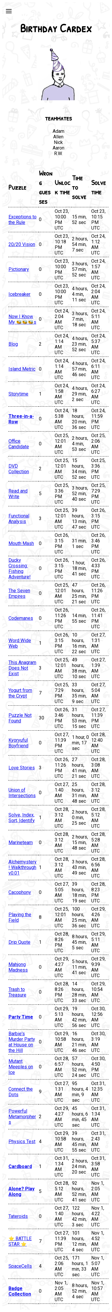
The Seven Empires (19, 593)
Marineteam (20, 842)
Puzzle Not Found (20, 718)
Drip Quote (19, 942)
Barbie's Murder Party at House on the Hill (21, 1042)
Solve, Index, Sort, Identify (21, 817)
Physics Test (21, 1141)
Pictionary (18, 269)
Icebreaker (19, 294)
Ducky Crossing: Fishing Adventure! (19, 568)
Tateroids (18, 1216)
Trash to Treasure (17, 992)
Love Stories (21, 767)
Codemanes (20, 618)
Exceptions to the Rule (22, 219)
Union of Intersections (22, 792)
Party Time (20, 1017)
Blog (13, 344)
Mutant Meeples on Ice (20, 1066)
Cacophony (19, 892)
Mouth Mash (21, 543)
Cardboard (20, 1166)
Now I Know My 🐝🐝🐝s (22, 319)
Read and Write (17, 493)
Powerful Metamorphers (22, 1116)
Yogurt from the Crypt (20, 693)
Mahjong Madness (18, 967)
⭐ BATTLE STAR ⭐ (20, 1241)
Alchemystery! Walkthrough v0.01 (22, 867)
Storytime (18, 394)
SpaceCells (20, 1266)
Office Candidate (18, 443)
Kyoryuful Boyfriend (18, 742)
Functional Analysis (18, 518)
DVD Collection (18, 468)
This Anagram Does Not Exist (22, 668)
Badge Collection (19, 1291)
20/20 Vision (21, 244)
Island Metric (21, 369)
